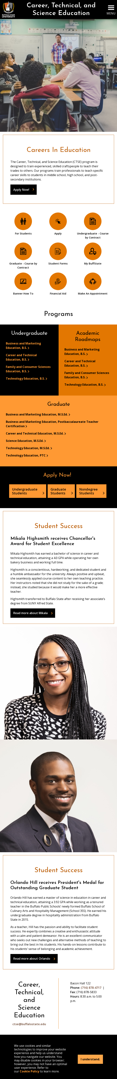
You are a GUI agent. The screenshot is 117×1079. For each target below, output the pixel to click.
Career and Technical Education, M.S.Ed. (35, 433)
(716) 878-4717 (91, 988)
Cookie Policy (29, 1071)
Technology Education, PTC (26, 455)
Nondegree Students (88, 491)
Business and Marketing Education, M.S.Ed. (37, 414)
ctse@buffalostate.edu (29, 1024)
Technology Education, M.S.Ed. (28, 448)
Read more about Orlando (31, 959)
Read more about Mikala (30, 613)
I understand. (90, 1059)
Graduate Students (58, 491)
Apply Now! (21, 190)
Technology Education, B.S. (25, 379)
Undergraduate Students (24, 491)
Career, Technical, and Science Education (61, 9)
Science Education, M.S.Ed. (24, 441)
